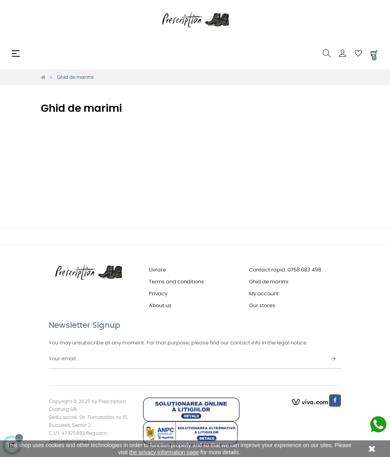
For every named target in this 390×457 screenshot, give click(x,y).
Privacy (158, 293)
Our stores (262, 305)
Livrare (157, 270)
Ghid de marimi (268, 282)
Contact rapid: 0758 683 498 (285, 270)
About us (160, 305)
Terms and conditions (176, 282)
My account (264, 293)
